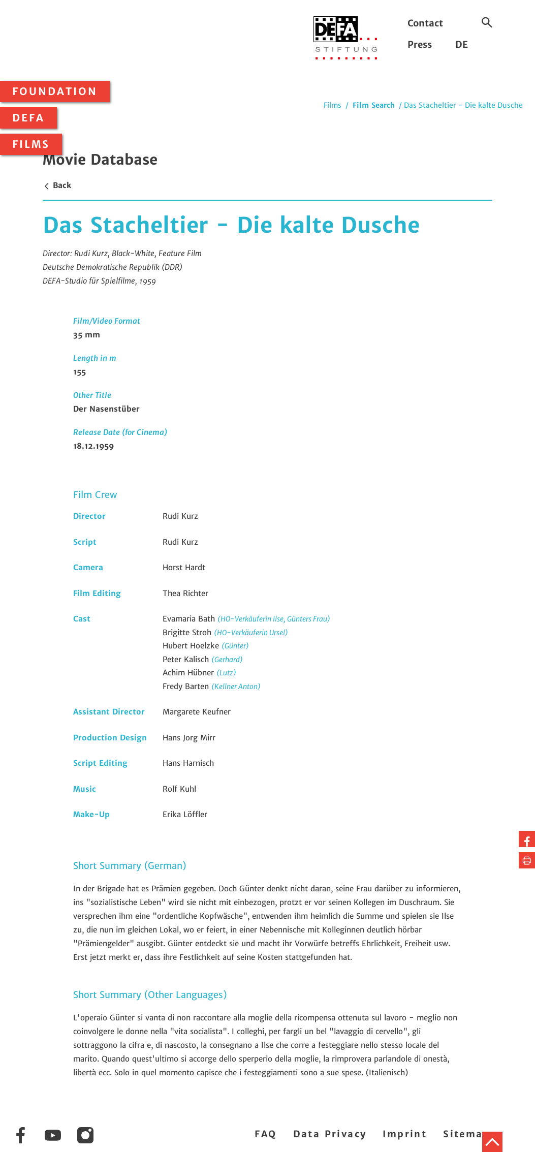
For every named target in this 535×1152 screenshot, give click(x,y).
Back (57, 185)
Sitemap (466, 1134)
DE (461, 44)
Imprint (405, 1134)
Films (31, 144)
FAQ (265, 1134)
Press (419, 44)
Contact (425, 23)
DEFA (28, 117)
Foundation (55, 91)
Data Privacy (330, 1134)
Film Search (374, 105)
